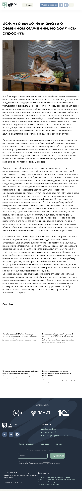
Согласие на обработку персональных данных (54, 479)
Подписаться (58, 458)
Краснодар (44, 446)
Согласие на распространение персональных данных (56, 481)
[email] (33, 457)
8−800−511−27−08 (48, 434)
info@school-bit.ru (48, 431)
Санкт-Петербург (26, 446)
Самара (59, 446)
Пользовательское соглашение (48, 486)
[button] (49, 5)
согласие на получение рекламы (49, 465)
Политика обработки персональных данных (53, 483)
